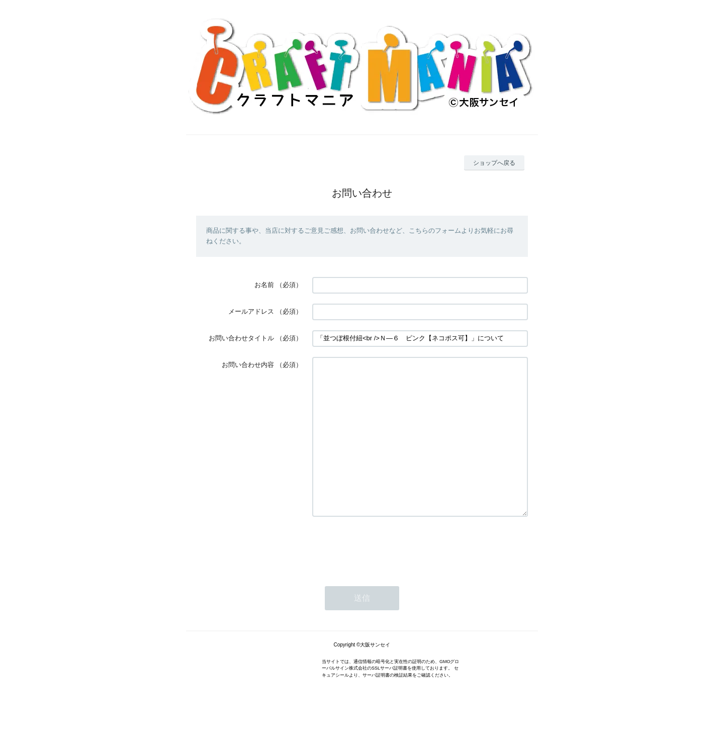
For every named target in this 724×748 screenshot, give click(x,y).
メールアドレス (251, 311)
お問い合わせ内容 (248, 364)
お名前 (264, 285)
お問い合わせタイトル (241, 338)
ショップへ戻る (494, 162)
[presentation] (388, 576)
